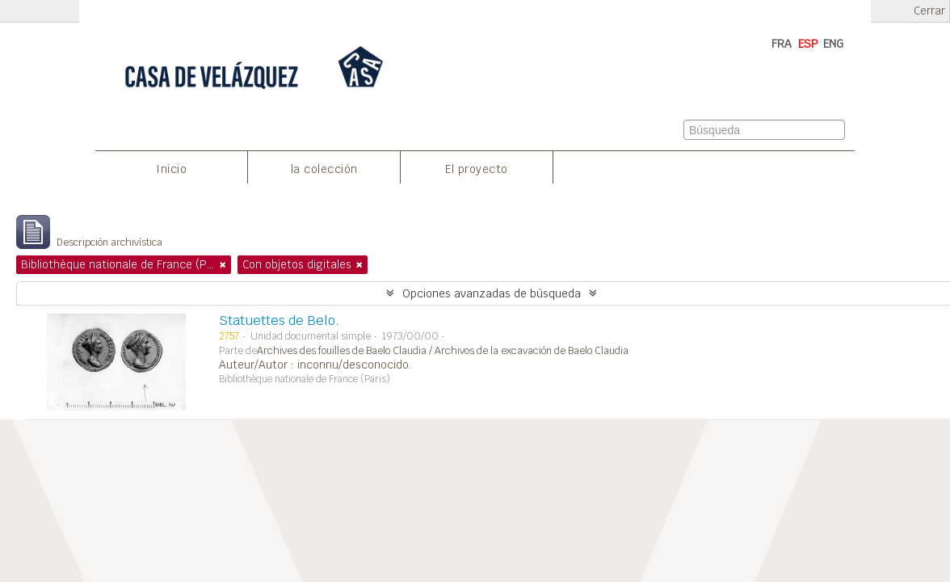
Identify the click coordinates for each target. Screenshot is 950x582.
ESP (808, 43)
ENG (833, 43)
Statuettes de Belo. (279, 320)
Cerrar (929, 11)
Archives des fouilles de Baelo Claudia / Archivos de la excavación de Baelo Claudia (442, 350)
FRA (781, 43)
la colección (324, 169)
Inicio (171, 169)
